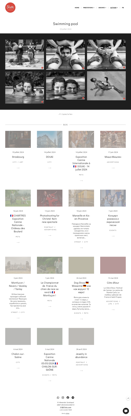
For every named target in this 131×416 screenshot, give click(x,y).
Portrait (49, 229)
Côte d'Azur (113, 284)
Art (21, 164)
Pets (81, 177)
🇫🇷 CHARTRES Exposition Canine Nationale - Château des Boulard (18, 225)
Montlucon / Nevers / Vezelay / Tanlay (18, 288)
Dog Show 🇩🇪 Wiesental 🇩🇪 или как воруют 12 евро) (81, 289)
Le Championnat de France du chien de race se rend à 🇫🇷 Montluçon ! (50, 291)
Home (77, 7)
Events (113, 232)
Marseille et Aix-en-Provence (81, 219)
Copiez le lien (67, 116)
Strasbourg (18, 159)
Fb (123, 7)
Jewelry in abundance (81, 357)
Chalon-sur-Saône (18, 357)
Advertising (113, 164)
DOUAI (49, 159)
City (15, 164)
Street (77, 244)
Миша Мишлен (113, 159)
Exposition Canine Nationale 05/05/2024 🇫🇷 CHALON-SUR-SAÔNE (49, 364)
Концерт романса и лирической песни (113, 222)
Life (110, 306)
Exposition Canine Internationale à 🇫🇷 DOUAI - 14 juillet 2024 (81, 165)
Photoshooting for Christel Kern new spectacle (49, 221)
